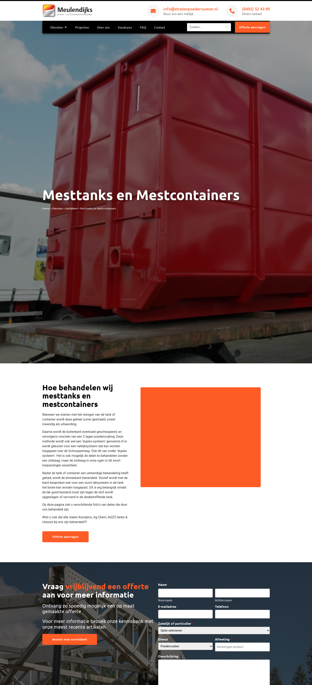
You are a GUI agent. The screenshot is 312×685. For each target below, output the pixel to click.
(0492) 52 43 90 (256, 8)
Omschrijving (169, 653)
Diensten (57, 208)
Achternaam (223, 599)
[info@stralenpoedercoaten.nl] (153, 11)
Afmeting (223, 637)
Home (46, 208)
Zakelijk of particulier (175, 621)
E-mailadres (168, 605)
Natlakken (71, 208)
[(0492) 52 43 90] (232, 11)
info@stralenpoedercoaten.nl (190, 8)
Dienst (164, 637)
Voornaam (165, 599)
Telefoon (222, 605)
